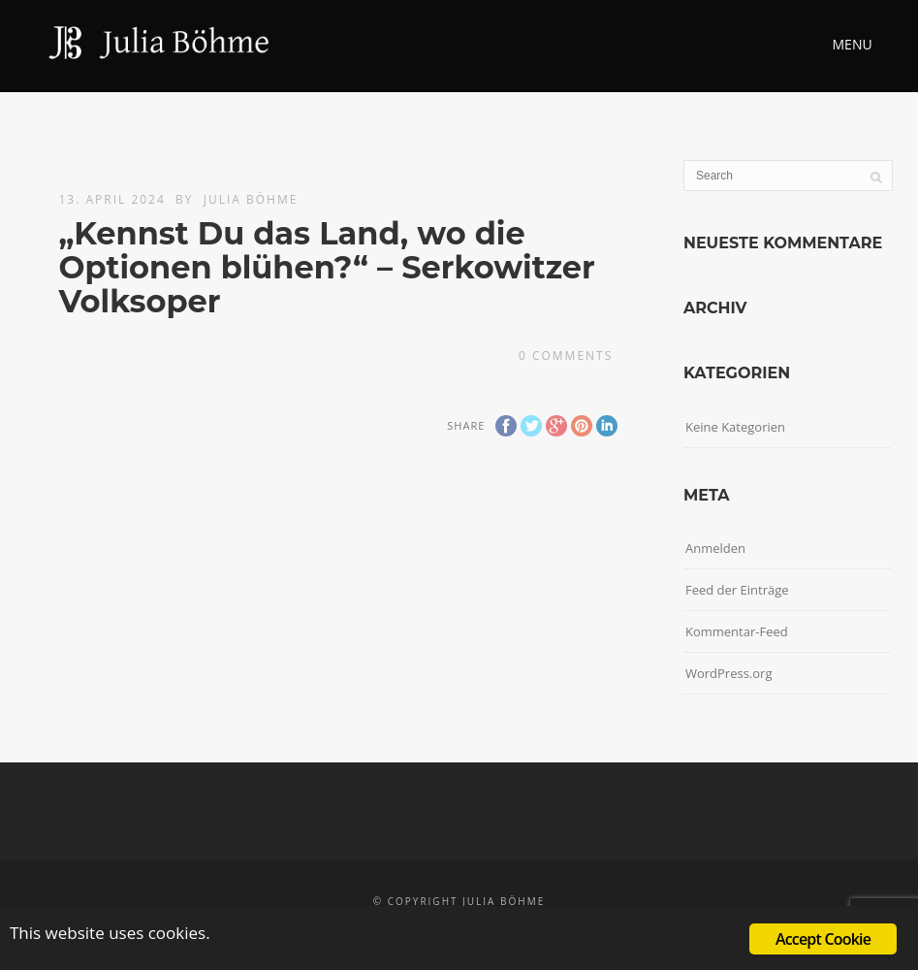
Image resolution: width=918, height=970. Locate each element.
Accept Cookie (823, 939)
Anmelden (715, 548)
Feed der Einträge (737, 589)
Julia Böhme (251, 199)
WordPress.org (729, 673)
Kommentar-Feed (736, 631)
